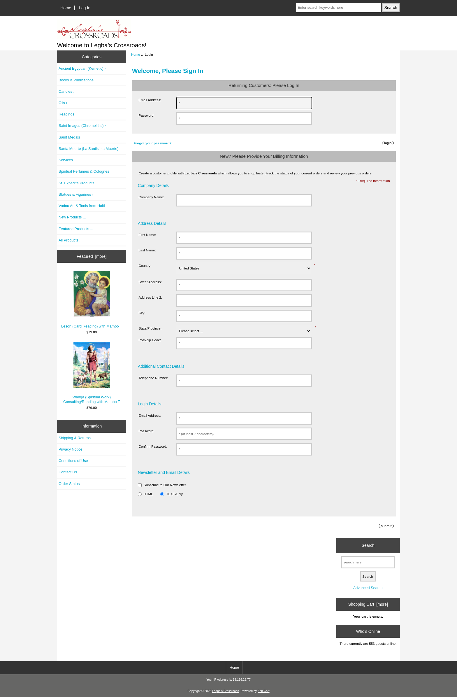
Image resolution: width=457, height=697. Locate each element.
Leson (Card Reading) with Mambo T (91, 299)
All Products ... (70, 240)
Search (368, 545)
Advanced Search (368, 588)
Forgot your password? (152, 143)
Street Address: (149, 282)
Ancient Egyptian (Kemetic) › (82, 68)
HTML (148, 494)
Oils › (63, 103)
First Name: (147, 235)
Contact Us (68, 472)
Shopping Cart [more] (368, 604)
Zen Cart (264, 691)
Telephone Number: (153, 378)
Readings (66, 114)
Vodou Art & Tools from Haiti (82, 206)
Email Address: (149, 100)
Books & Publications (76, 80)
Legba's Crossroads (225, 691)
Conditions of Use (73, 460)
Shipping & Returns (75, 438)
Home (65, 8)
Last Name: (147, 250)
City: (141, 313)
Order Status (69, 483)
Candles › (67, 91)
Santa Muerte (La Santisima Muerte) (89, 148)
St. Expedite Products (76, 183)
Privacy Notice (70, 449)
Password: (146, 115)
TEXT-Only (174, 494)
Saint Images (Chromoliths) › (82, 125)
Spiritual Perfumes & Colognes (84, 171)
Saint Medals (69, 137)
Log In (84, 8)
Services (66, 160)
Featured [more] (92, 256)
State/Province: (149, 328)
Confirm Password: (152, 446)
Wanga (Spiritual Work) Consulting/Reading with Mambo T (91, 373)
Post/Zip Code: (149, 340)
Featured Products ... (76, 229)
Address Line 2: (150, 297)
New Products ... (72, 217)
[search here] (368, 562)
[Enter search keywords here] (338, 7)
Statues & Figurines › (76, 194)
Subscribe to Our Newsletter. (165, 485)
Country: (144, 265)
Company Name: (151, 197)
